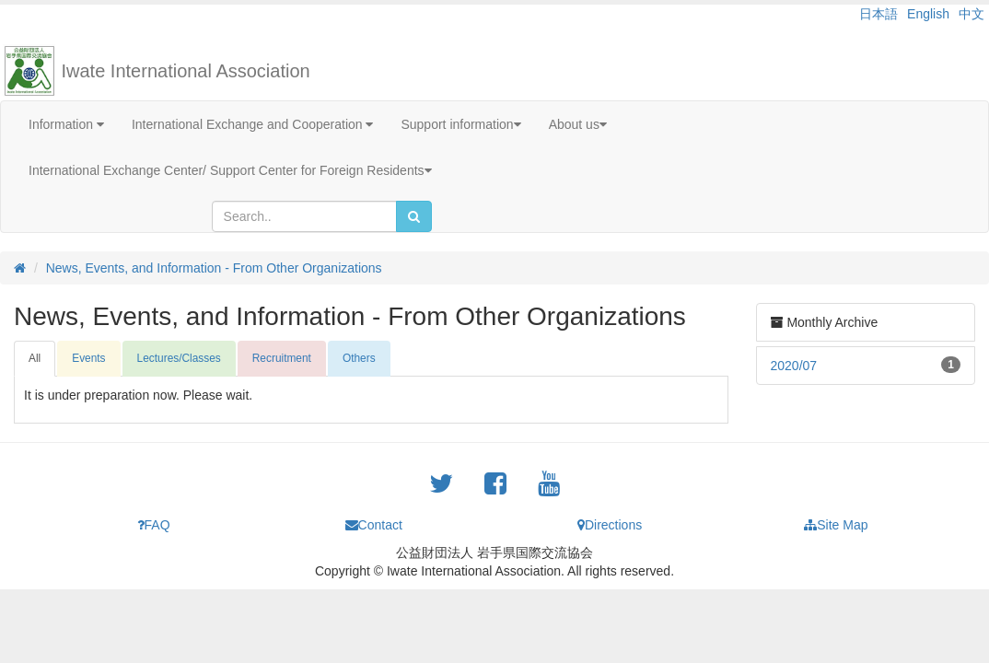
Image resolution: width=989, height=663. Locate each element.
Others (359, 358)
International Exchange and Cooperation (253, 124)
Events (88, 358)
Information (66, 124)
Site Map (835, 525)
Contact (373, 525)
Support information (460, 124)
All (35, 358)
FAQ (153, 525)
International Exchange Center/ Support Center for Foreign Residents (230, 170)
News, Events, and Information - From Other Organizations (214, 268)
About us (578, 124)
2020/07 (794, 365)
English (928, 13)
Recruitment (281, 358)
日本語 (878, 13)
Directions (609, 525)
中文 (971, 13)
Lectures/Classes (179, 358)
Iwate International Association (186, 71)
